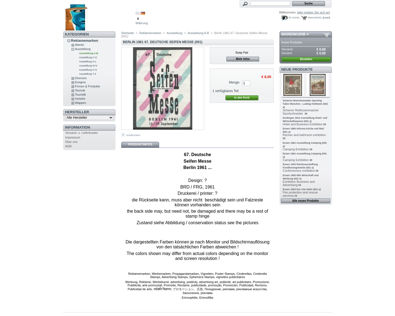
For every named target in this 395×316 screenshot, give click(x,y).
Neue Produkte (297, 69)
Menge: (234, 82)
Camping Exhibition (296, 149)
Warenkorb (293, 34)
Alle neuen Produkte (305, 200)
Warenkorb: (315, 17)
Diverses (81, 78)
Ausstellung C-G (88, 57)
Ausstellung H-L (88, 61)
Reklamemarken (84, 40)
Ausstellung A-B (88, 53)
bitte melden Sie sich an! (313, 12)
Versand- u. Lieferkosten (81, 132)
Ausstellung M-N (88, 65)
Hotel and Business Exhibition (303, 124)
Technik (80, 90)
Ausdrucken (133, 135)
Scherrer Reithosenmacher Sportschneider (301, 112)
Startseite (127, 33)
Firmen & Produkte (87, 86)
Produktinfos (140, 144)
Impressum (72, 137)
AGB (68, 146)
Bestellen (306, 59)
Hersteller (77, 112)
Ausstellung (83, 49)
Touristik (80, 94)
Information (77, 127)
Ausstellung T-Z (87, 74)
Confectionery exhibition (299, 170)
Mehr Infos (243, 58)
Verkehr (80, 98)
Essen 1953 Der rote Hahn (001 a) (302, 189)
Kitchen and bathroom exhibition (304, 135)
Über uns (71, 141)
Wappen (80, 102)
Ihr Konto (294, 17)
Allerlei (79, 44)
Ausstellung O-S (88, 69)
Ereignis (80, 82)
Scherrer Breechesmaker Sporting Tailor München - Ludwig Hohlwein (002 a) (305, 104)
